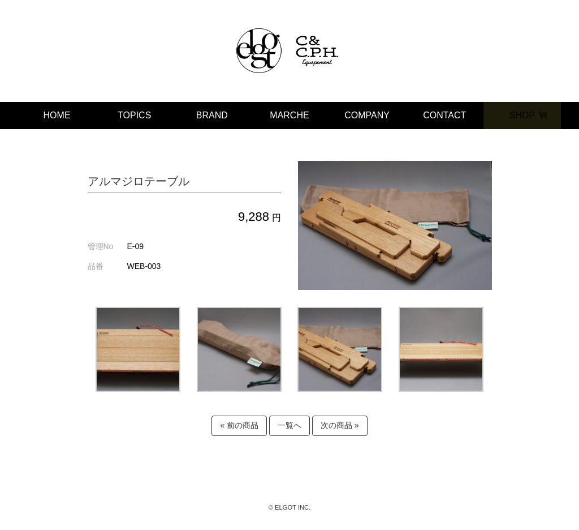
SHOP (522, 115)
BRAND (212, 115)
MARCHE (289, 115)
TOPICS (134, 115)
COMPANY (367, 115)
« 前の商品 (239, 425)
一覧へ (289, 425)
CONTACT (444, 115)
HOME (57, 115)
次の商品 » (340, 425)
